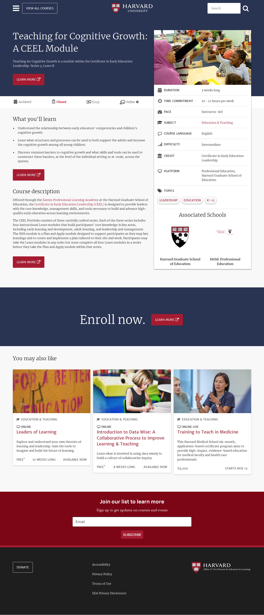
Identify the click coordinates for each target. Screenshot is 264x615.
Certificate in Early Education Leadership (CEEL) (69, 204)
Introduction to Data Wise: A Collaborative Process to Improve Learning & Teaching (130, 437)
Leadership (168, 200)
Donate (23, 567)
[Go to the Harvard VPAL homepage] (221, 567)
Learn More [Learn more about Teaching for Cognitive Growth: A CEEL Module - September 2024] (26, 79)
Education (192, 200)
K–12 (210, 200)
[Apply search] (246, 8)
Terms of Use (101, 583)
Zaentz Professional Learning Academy (70, 200)
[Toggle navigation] (16, 8)
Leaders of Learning (36, 432)
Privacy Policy (102, 574)
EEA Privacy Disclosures (109, 593)
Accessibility (101, 564)
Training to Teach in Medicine (207, 432)
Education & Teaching (217, 122)
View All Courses (40, 8)
